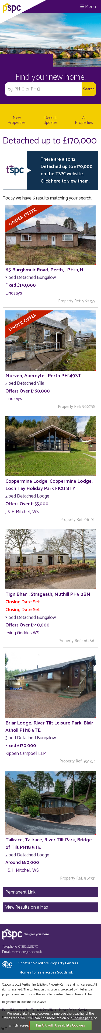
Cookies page (82, 1018)
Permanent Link (20, 892)
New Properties (17, 120)
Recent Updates (50, 120)
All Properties (84, 120)
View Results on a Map (26, 907)
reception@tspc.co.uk (27, 952)
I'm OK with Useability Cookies (60, 1025)
